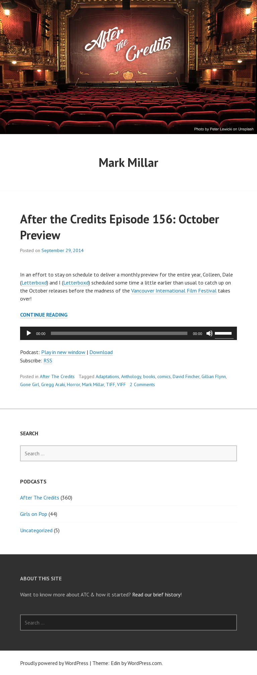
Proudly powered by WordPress (54, 663)
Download (101, 352)
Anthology (131, 376)
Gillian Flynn (213, 376)
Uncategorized (36, 530)
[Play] (28, 333)
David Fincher (186, 376)
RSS (48, 360)
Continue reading (44, 314)
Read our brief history (156, 594)
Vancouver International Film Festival (174, 290)
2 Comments (142, 384)
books (149, 376)
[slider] (119, 333)
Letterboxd (34, 282)
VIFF (121, 384)
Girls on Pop (33, 514)
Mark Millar (93, 384)
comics (164, 376)
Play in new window (63, 352)
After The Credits (57, 376)
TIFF (110, 384)
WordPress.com (144, 663)
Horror (73, 384)
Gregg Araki (53, 384)
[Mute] (209, 333)
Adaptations (107, 376)
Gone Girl (29, 384)
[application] (128, 333)
